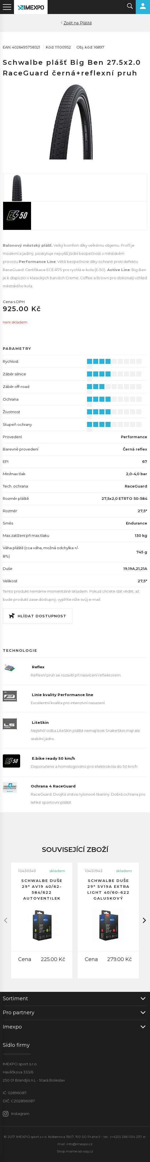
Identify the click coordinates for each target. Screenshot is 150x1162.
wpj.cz (88, 1151)
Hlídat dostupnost (42, 616)
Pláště (86, 23)
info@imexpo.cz (79, 1144)
